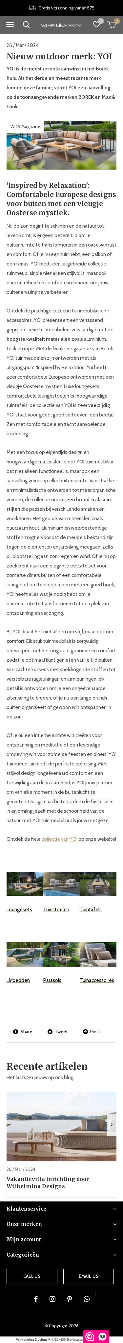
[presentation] (111, 1125)
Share (22, 1031)
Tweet (58, 1031)
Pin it (91, 1031)
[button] (10, 24)
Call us (31, 1276)
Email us (88, 1276)
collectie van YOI (59, 839)
